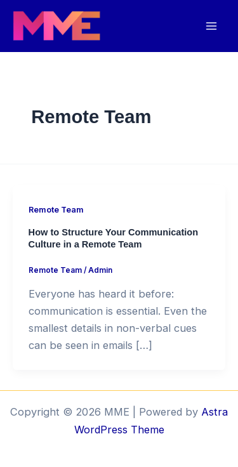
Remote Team (56, 209)
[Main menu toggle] (211, 26)
